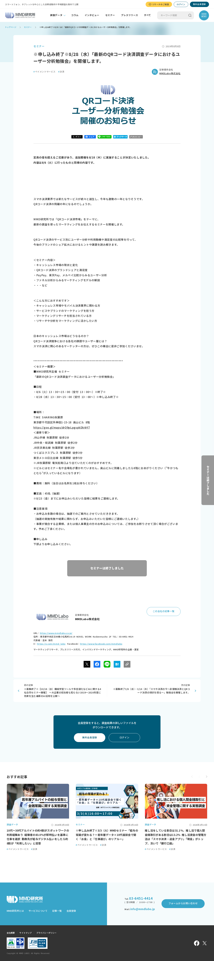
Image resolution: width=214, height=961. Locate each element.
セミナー (110, 15)
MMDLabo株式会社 (170, 73)
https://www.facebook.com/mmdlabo (101, 644)
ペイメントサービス (44, 72)
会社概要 (11, 933)
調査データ (56, 15)
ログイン (181, 4)
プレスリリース (129, 15)
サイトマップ (25, 933)
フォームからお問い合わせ (183, 903)
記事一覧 (57, 911)
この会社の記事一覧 (164, 611)
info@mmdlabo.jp (142, 909)
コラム (75, 15)
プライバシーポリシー (46, 933)
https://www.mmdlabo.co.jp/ (56, 633)
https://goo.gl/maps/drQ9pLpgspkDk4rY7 (61, 427)
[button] (206, 776)
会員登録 (71, 911)
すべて (147, 15)
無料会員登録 (199, 4)
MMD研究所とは (15, 911)
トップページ (10, 27)
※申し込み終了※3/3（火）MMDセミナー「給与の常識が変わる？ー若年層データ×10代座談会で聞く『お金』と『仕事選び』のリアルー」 (107, 834)
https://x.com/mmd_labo (51, 644)
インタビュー (92, 15)
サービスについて (38, 911)
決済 (61, 72)
